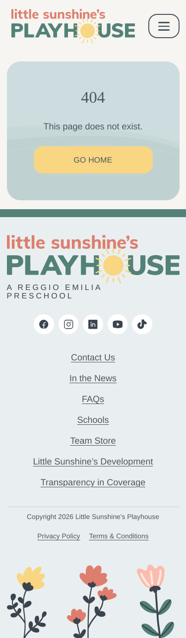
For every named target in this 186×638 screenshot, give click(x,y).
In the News (93, 378)
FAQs (93, 399)
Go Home (92, 160)
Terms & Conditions (119, 536)
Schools (93, 420)
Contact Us (93, 357)
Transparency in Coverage (93, 482)
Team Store (93, 441)
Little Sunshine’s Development (93, 461)
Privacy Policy (58, 536)
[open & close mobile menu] (164, 26)
